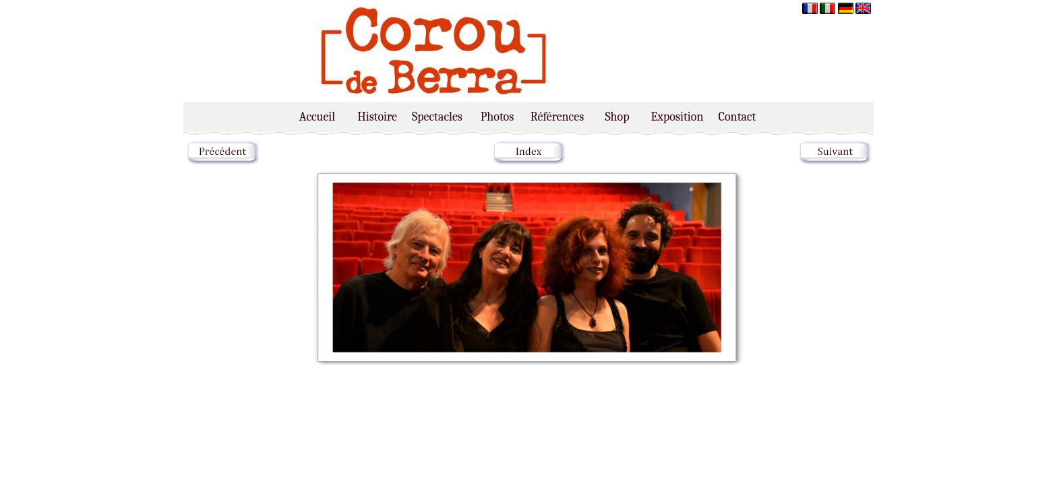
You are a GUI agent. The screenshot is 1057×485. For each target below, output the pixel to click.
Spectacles (437, 117)
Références (557, 117)
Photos (497, 117)
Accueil (317, 117)
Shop (617, 117)
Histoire (377, 117)
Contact (737, 117)
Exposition (677, 117)
